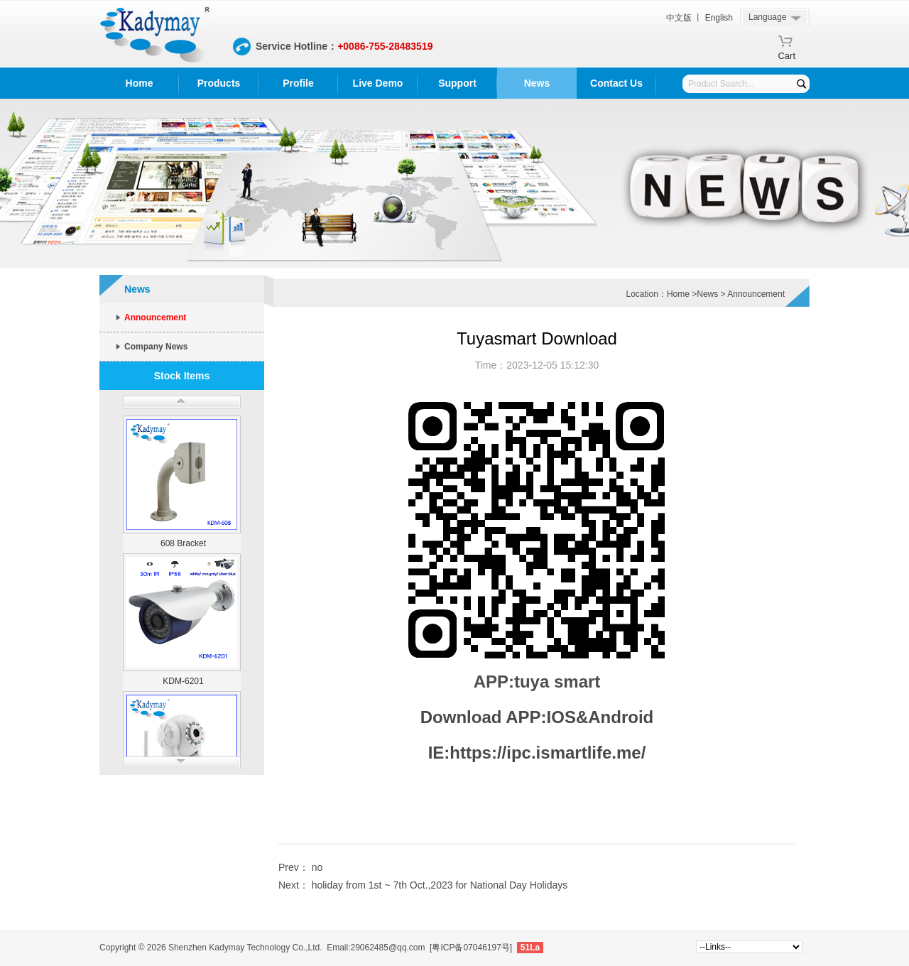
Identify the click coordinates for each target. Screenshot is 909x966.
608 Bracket (183, 543)
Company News (155, 347)
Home (139, 83)
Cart (786, 53)
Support (457, 83)
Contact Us (616, 83)
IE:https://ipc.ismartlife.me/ (537, 752)
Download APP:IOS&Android (536, 717)
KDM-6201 (183, 681)
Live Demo (378, 83)
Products (219, 83)
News (537, 83)
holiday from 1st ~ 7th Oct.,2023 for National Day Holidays (440, 885)
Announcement (155, 317)
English (719, 18)
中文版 (679, 18)
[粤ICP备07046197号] (471, 948)
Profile (298, 83)
